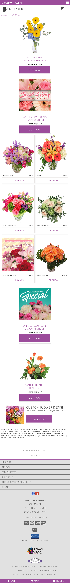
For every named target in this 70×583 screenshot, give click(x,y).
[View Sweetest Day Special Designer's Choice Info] (35, 304)
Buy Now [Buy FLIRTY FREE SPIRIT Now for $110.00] (53, 280)
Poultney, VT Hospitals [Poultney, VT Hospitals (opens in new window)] (48, 567)
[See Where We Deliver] (35, 456)
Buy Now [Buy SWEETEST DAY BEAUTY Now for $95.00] (19, 280)
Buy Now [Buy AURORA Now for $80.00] (53, 180)
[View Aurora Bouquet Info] (52, 154)
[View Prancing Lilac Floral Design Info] (18, 154)
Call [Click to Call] (11, 580)
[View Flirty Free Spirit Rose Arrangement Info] (52, 254)
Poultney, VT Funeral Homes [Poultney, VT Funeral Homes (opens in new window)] (24, 567)
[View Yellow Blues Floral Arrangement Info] (35, 36)
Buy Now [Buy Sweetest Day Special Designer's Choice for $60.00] (34, 338)
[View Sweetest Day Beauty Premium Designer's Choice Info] (18, 254)
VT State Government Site (45, 570)
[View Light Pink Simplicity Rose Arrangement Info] (52, 204)
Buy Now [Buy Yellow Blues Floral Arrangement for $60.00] (34, 70)
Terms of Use (51, 574)
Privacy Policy (19, 574)
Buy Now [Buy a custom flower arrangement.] (39, 419)
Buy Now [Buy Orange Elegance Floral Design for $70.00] (34, 397)
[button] (63, 9)
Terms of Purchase (36, 574)
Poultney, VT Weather (23, 570)
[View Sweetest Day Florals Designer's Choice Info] (35, 95)
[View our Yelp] (37, 494)
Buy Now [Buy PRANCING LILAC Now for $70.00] (19, 180)
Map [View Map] (35, 580)
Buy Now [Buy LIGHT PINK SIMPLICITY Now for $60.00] (53, 230)
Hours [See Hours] (58, 580)
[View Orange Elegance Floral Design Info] (35, 363)
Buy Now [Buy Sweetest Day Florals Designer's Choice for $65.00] (34, 129)
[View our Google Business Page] (33, 494)
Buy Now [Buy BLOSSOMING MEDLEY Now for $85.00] (19, 230)
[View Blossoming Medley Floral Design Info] (18, 204)
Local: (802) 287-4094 (35, 511)
